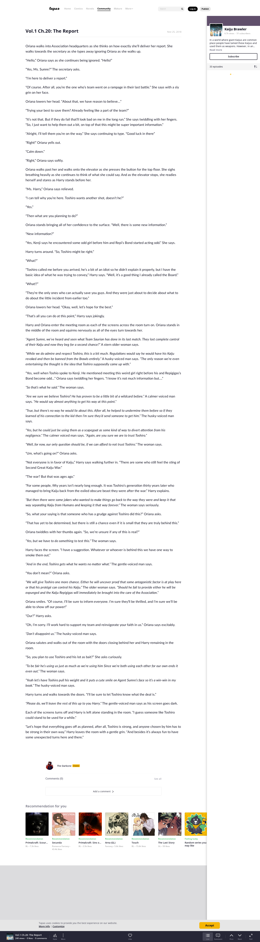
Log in (193, 9)
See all (158, 778)
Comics (78, 8)
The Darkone (64, 765)
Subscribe (233, 56)
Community (104, 8)
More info (44, 926)
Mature (118, 8)
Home (67, 8)
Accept (209, 925)
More (129, 8)
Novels (90, 8)
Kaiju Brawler (236, 29)
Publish (205, 9)
